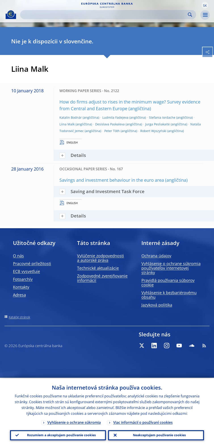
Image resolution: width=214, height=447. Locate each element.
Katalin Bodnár (70, 117)
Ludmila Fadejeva (115, 117)
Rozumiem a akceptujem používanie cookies (61, 435)
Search (190, 15)
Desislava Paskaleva (110, 124)
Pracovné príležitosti (32, 263)
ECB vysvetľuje (26, 271)
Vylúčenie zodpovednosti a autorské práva (100, 258)
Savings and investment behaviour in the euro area (111, 180)
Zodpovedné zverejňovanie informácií (102, 278)
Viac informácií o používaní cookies (143, 421)
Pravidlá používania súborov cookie (168, 282)
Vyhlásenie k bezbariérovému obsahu (169, 295)
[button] (204, 5)
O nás (18, 255)
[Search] (104, 15)
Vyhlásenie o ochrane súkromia (74, 421)
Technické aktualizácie (98, 268)
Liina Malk (67, 124)
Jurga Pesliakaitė (157, 124)
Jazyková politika (156, 305)
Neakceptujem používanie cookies (159, 435)
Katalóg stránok (19, 317)
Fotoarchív (23, 279)
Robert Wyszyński (153, 131)
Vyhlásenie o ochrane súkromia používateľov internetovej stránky (171, 268)
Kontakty (21, 287)
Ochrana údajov (156, 255)
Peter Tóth (112, 131)
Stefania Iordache (162, 117)
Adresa (19, 294)
